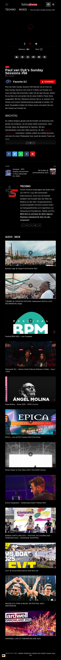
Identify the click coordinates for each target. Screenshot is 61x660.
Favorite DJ (20, 81)
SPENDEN (20, 653)
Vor (55, 166)
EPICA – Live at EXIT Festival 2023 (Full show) (22, 437)
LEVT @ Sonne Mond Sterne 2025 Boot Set (21, 571)
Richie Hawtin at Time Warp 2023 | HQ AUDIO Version (25, 470)
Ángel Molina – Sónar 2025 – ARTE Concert (21, 404)
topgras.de (49, 653)
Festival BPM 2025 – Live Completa (18, 336)
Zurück (7, 166)
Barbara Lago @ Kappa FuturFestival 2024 (21, 268)
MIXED (23, 9)
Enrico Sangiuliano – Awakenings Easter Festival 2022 (25, 503)
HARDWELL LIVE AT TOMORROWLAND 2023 (23, 639)
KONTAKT (43, 653)
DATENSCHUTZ (27, 653)
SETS (39, 653)
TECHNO (10, 9)
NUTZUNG (34, 653)
